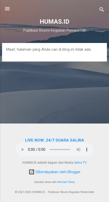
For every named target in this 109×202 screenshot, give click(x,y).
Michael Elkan (66, 182)
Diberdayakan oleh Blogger (54, 172)
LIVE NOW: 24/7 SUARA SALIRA (54, 140)
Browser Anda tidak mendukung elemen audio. (54, 149)
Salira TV (80, 162)
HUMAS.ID (54, 21)
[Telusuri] (102, 10)
